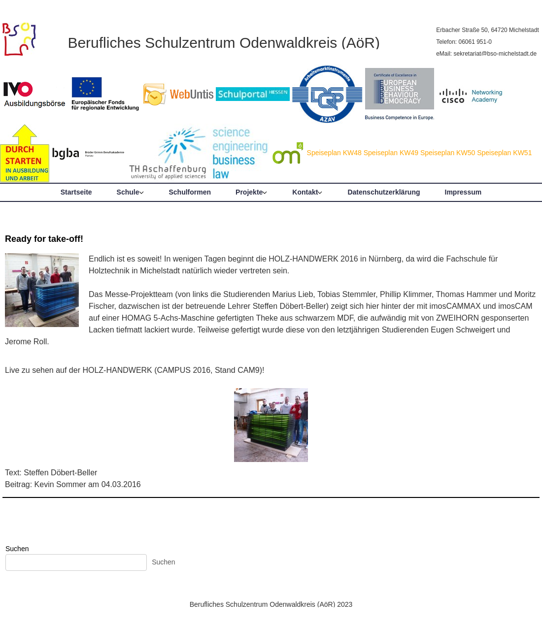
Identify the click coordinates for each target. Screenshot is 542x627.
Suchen (17, 549)
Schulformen (190, 192)
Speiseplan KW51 (504, 153)
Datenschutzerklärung (383, 192)
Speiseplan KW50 (447, 153)
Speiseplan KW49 (391, 153)
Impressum (463, 192)
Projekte (249, 192)
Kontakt (305, 192)
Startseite (76, 192)
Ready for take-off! (44, 239)
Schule (128, 192)
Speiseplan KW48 (334, 153)
